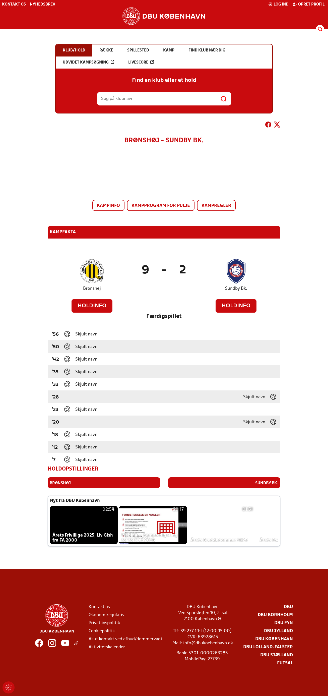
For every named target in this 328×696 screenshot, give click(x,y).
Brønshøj (92, 288)
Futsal (285, 663)
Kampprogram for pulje (161, 206)
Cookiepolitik (102, 631)
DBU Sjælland (276, 655)
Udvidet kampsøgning (88, 62)
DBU (288, 607)
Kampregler (216, 206)
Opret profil (308, 4)
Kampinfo (108, 206)
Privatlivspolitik (104, 623)
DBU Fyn (283, 623)
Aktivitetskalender (107, 647)
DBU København (274, 639)
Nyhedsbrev (42, 4)
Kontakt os (14, 4)
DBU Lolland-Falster (268, 647)
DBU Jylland (278, 631)
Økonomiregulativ (106, 615)
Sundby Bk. (236, 288)
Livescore (141, 62)
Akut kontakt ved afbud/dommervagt (125, 639)
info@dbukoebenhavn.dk (208, 643)
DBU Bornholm (275, 615)
